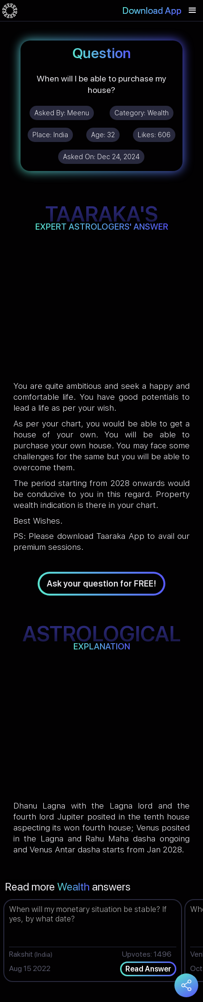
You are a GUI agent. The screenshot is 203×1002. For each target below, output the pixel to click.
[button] (192, 10)
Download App (152, 10)
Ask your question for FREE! (101, 583)
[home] (10, 10)
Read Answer (148, 968)
